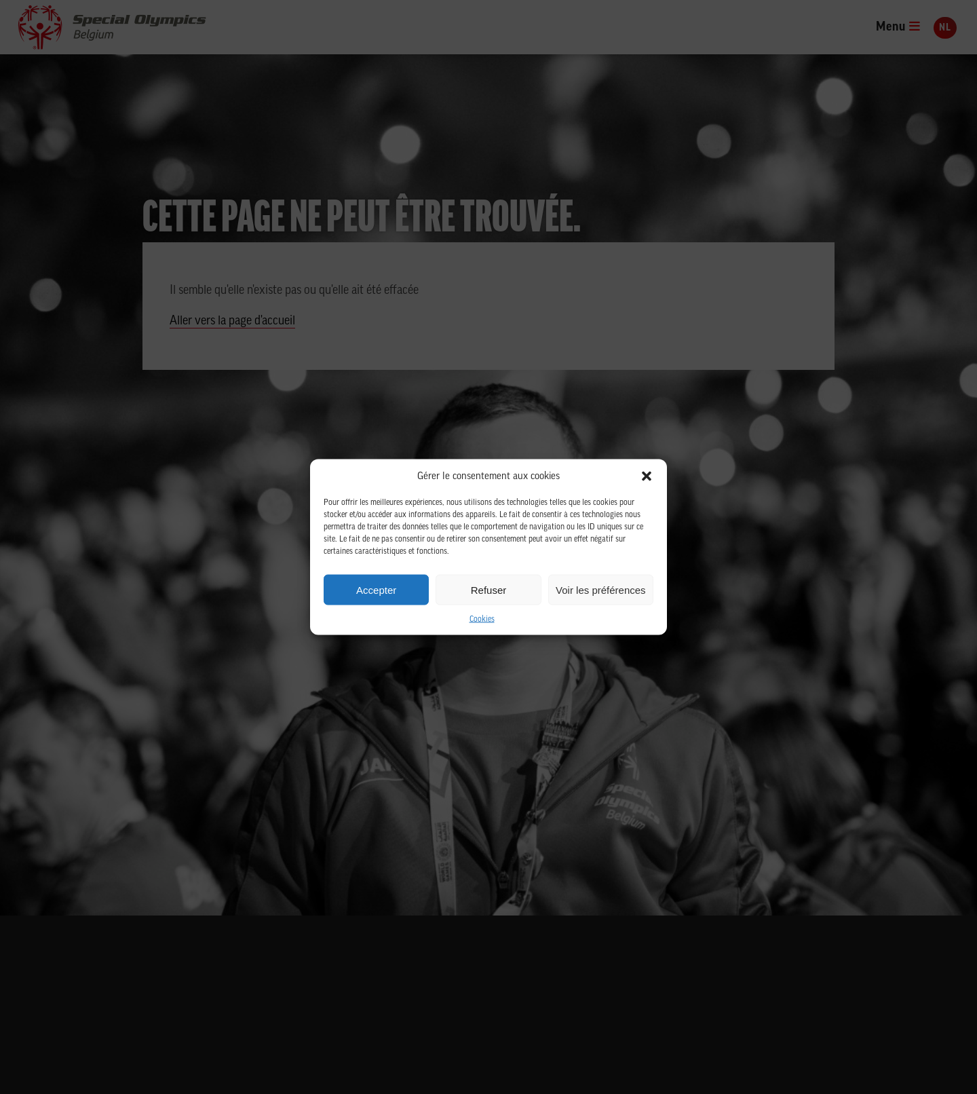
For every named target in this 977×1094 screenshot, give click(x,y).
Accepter (376, 589)
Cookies (482, 620)
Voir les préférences (601, 589)
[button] (646, 476)
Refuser (489, 589)
